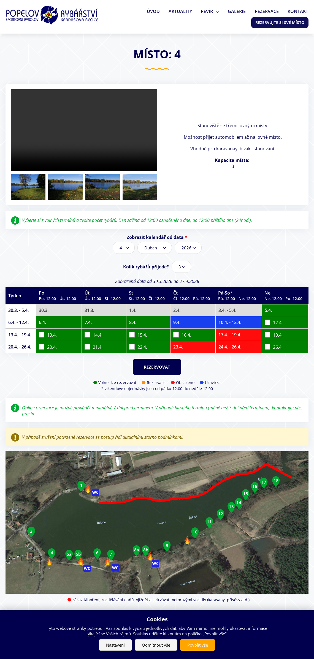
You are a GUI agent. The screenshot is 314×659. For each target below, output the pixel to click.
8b (145, 549)
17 (263, 482)
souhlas (120, 628)
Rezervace (268, 11)
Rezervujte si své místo (279, 22)
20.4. (52, 347)
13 (231, 506)
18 (276, 480)
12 (220, 513)
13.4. (52, 335)
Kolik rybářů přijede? (146, 267)
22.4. (142, 347)
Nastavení (115, 645)
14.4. (97, 335)
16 (254, 486)
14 (238, 502)
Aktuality (183, 11)
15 (245, 493)
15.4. (142, 335)
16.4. (186, 335)
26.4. (278, 347)
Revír (209, 11)
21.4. (97, 347)
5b (78, 554)
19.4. (278, 335)
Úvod (156, 11)
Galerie (238, 11)
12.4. (278, 323)
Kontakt (298, 11)
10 (195, 532)
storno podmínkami (163, 437)
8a (136, 549)
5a (69, 554)
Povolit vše (197, 645)
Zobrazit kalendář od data (157, 237)
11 (209, 521)
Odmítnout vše (156, 645)
